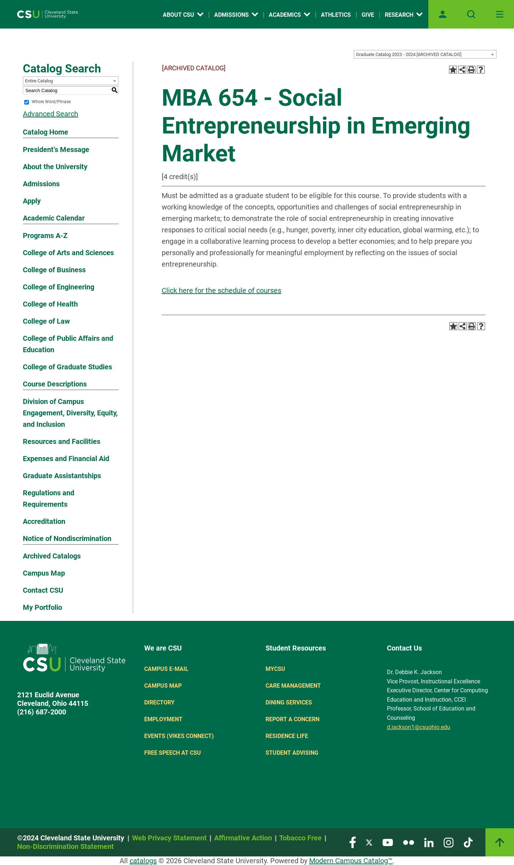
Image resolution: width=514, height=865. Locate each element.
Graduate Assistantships (62, 475)
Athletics (336, 14)
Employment (163, 719)
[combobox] (425, 54)
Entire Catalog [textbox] (39, 81)
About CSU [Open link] (183, 14)
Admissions (41, 183)
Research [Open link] (404, 14)
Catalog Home (45, 132)
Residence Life (287, 736)
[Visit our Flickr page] (408, 842)
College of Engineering (58, 287)
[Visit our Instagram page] (449, 842)
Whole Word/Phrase (51, 102)
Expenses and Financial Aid (66, 458)
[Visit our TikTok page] (468, 842)
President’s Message (56, 149)
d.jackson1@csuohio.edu (418, 727)
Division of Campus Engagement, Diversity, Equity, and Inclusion (70, 413)
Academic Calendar (54, 218)
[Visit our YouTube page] (387, 842)
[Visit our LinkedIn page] (429, 842)
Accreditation (44, 521)
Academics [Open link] (289, 14)
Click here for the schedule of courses (221, 290)
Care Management (293, 685)
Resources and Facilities (61, 441)
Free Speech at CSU (172, 752)
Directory (159, 702)
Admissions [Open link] (236, 14)
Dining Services (289, 702)
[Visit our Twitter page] (369, 842)
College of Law (46, 321)
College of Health (50, 304)
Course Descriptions (55, 384)
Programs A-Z (45, 235)
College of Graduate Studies (67, 367)
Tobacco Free (300, 838)
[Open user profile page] (442, 14)
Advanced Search (50, 114)
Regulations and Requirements (48, 499)
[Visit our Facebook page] (352, 842)
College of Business (54, 269)
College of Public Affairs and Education (68, 344)
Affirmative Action (243, 838)
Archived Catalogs (52, 556)
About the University (55, 166)
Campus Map (44, 573)
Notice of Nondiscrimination (67, 538)
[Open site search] (471, 14)
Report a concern (292, 719)
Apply (32, 201)
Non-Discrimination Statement (65, 846)
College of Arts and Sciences (68, 252)
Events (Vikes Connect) (179, 736)
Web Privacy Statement (169, 838)
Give (368, 14)
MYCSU (275, 669)
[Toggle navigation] (499, 14)
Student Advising (292, 752)
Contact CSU (43, 590)
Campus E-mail (166, 669)
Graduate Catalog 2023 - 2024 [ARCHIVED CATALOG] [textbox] (408, 54)
